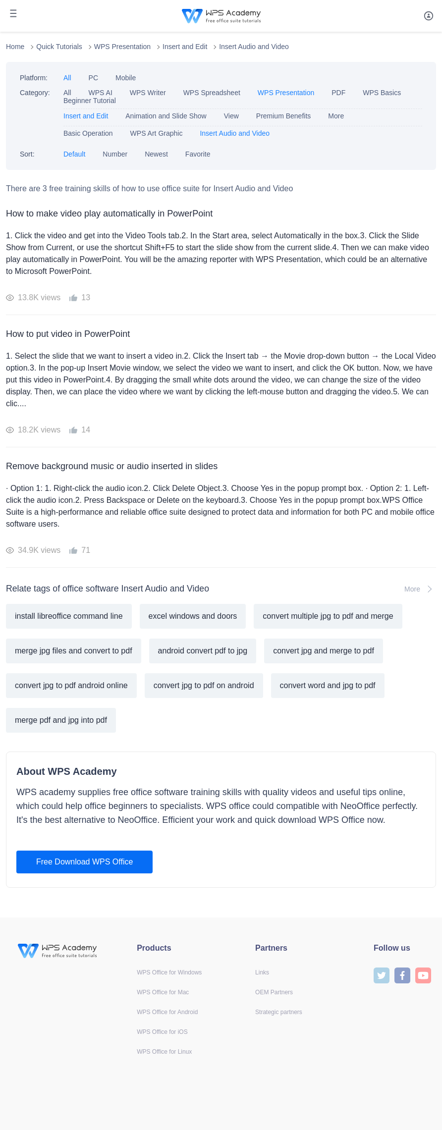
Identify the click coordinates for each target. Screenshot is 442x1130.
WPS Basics (382, 93)
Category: (35, 93)
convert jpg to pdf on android (204, 685)
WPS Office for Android (167, 1012)
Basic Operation (88, 133)
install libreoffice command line (69, 616)
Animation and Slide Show (165, 116)
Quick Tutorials (59, 47)
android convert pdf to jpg (203, 650)
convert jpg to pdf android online (71, 685)
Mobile (125, 78)
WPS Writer (148, 93)
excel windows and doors (193, 616)
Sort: (27, 154)
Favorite (198, 154)
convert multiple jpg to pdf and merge (328, 616)
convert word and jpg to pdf (328, 685)
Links (262, 972)
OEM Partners (274, 992)
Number (115, 154)
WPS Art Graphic (156, 133)
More (336, 116)
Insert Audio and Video (254, 47)
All (67, 78)
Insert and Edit (185, 47)
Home (15, 47)
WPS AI (100, 93)
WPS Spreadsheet (211, 93)
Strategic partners (278, 1012)
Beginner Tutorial (89, 101)
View (231, 116)
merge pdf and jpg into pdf (61, 720)
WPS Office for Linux (164, 1051)
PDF (338, 93)
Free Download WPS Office (84, 862)
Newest (156, 154)
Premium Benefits (283, 116)
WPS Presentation (122, 47)
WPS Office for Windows (169, 972)
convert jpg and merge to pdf (323, 650)
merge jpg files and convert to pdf (73, 650)
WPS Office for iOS (162, 1031)
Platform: (34, 78)
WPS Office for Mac (163, 992)
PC (93, 78)
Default (74, 154)
